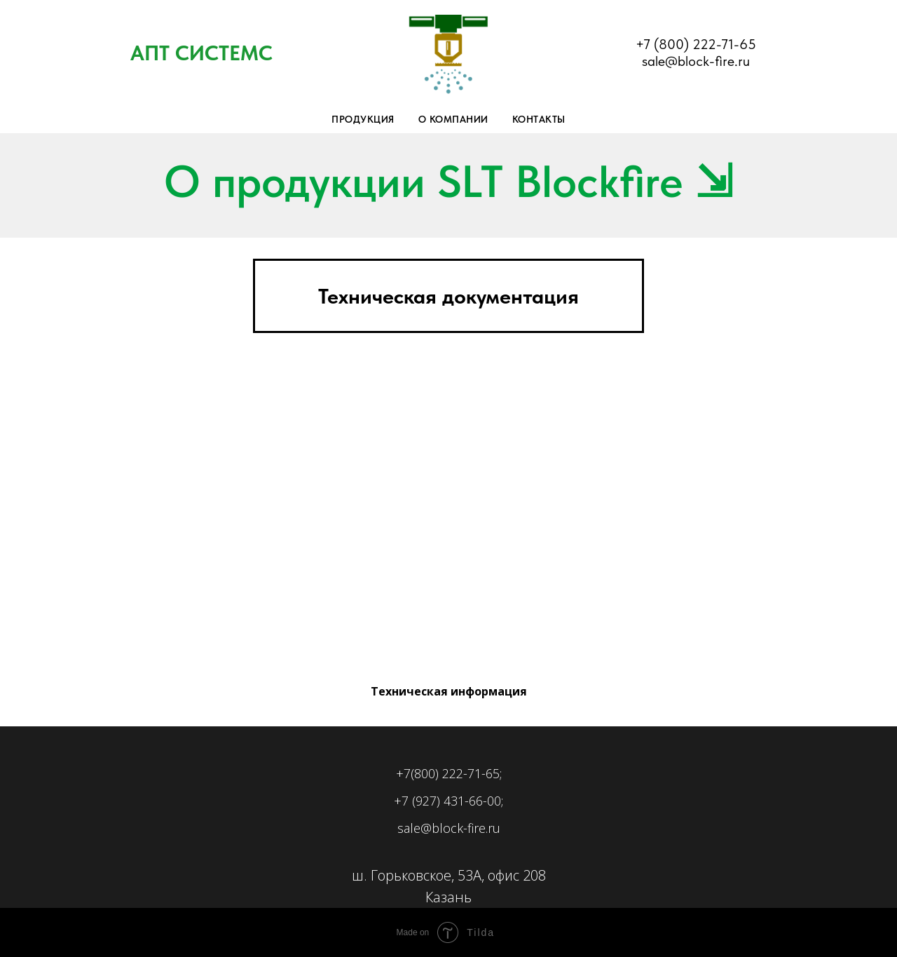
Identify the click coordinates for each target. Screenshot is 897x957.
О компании (453, 119)
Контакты (539, 119)
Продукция (363, 119)
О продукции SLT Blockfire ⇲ (448, 181)
